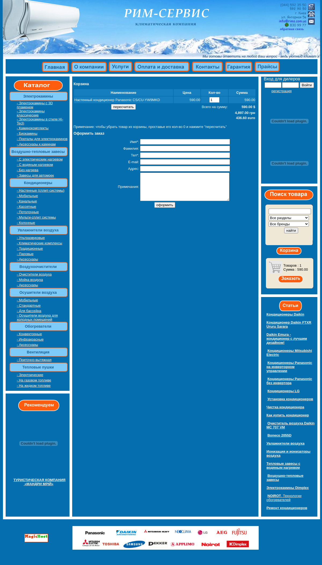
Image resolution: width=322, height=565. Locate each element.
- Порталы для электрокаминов (42, 139)
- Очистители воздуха (34, 274)
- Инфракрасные (30, 339)
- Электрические (30, 375)
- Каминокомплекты (33, 128)
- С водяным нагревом (35, 165)
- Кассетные (26, 207)
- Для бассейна (29, 311)
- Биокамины (27, 133)
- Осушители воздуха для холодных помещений (37, 317)
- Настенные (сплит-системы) (41, 190)
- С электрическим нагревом (40, 159)
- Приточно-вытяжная (34, 360)
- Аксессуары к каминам (36, 144)
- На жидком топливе (34, 386)
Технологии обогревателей (283, 498)
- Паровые (25, 254)
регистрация (282, 91)
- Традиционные (30, 248)
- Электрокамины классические (31, 113)
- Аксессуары (27, 259)
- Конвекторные (29, 334)
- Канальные (27, 201)
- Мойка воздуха (30, 280)
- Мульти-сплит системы (36, 217)
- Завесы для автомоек (35, 175)
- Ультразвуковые (31, 238)
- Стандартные (29, 305)
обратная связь (292, 29)
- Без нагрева (28, 170)
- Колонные (26, 223)
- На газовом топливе (34, 380)
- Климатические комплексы (39, 243)
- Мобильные (27, 196)
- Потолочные (28, 212)
